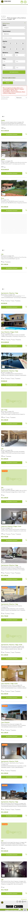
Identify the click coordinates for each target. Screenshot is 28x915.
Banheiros (5, 52)
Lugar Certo (2, 1)
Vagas (4, 47)
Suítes (16, 52)
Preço (4, 58)
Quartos (5, 41)
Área (4, 65)
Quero (4, 25)
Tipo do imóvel (6, 31)
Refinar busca (14, 23)
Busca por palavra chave (9, 77)
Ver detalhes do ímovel (11, 134)
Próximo (24, 899)
